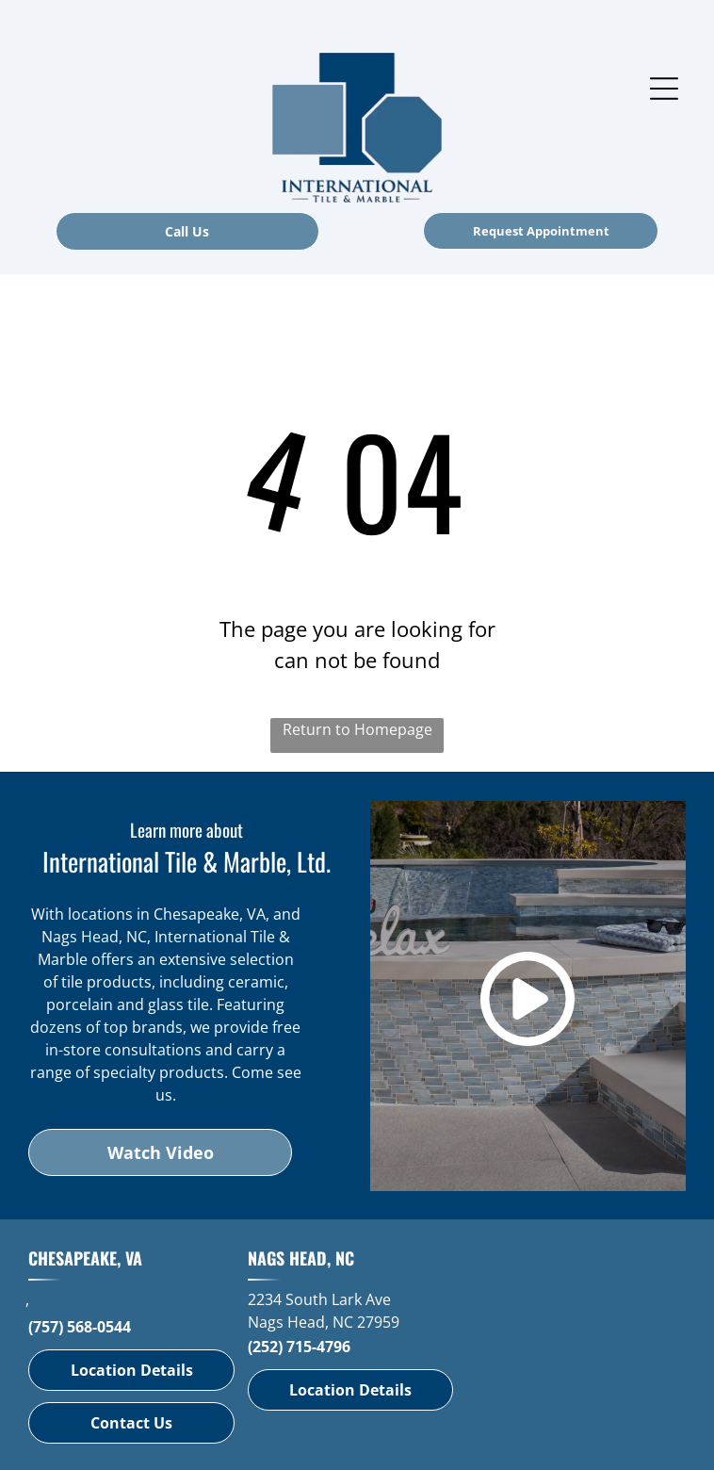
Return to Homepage (357, 729)
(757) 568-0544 (79, 1326)
